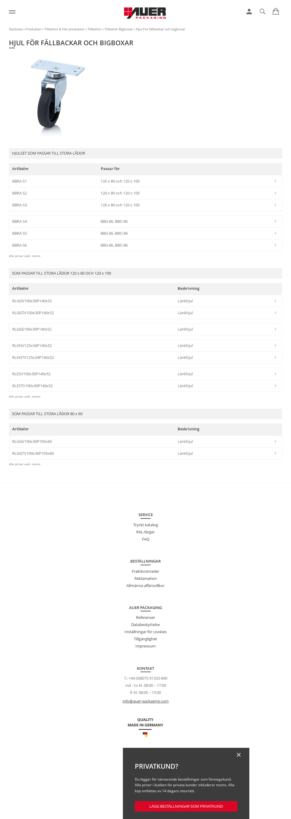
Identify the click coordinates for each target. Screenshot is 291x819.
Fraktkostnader (145, 571)
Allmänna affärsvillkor (145, 585)
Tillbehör (94, 29)
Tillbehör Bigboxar (118, 29)
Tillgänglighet (145, 639)
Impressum (145, 646)
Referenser (145, 617)
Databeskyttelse (145, 624)
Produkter (33, 29)
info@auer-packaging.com (146, 701)
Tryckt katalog (145, 524)
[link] (249, 11)
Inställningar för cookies (145, 631)
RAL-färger (145, 532)
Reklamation (145, 578)
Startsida (15, 29)
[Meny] (12, 12)
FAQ (145, 539)
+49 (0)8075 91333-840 (148, 678)
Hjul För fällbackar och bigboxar (160, 29)
